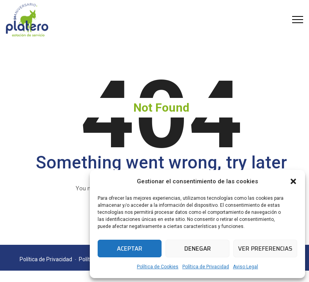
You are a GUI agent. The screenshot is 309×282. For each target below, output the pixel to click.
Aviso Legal (245, 266)
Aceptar (129, 248)
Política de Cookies (157, 266)
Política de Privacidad (205, 266)
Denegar (197, 248)
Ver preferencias (265, 248)
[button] (293, 181)
